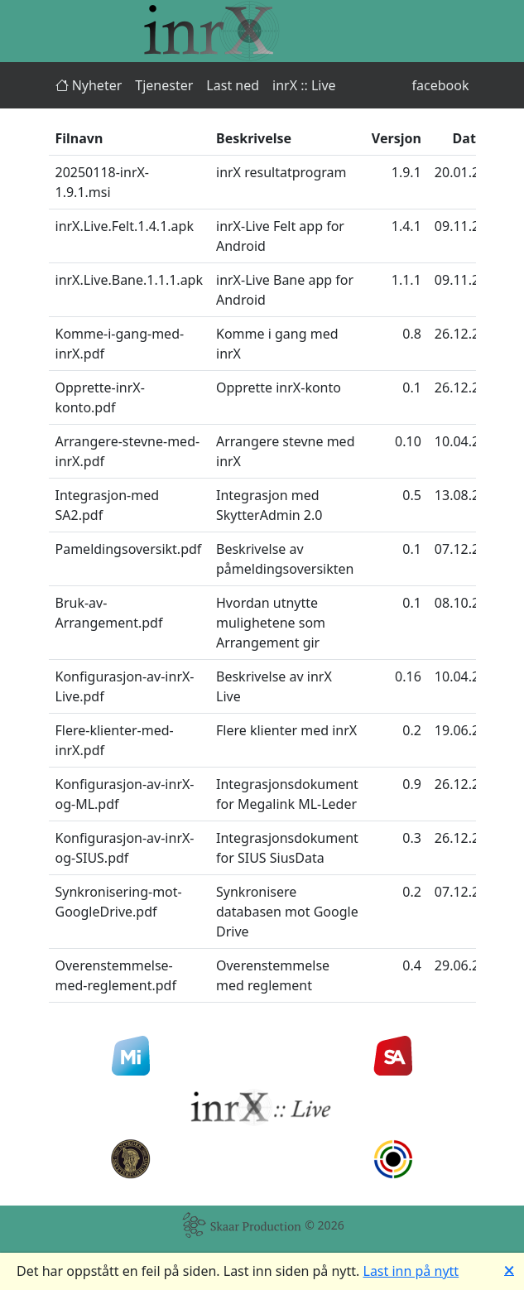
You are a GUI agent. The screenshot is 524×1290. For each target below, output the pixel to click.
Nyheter (89, 85)
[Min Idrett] (131, 1055)
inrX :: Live (304, 85)
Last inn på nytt (411, 1271)
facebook (440, 85)
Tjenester (164, 85)
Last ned (232, 85)
